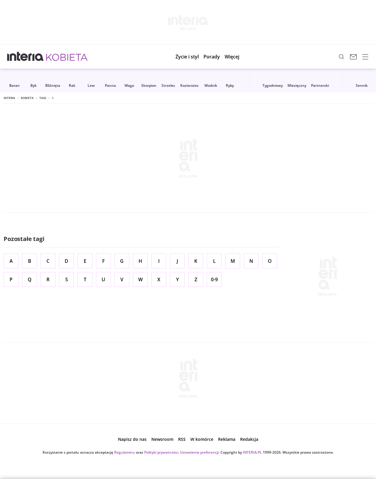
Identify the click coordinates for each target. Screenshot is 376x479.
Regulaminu (124, 452)
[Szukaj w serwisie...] (341, 57)
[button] (236, 57)
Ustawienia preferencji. (200, 452)
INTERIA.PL (252, 452)
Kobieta (27, 98)
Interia (9, 98)
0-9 (214, 279)
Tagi (42, 98)
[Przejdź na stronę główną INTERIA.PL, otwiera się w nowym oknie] (25, 56)
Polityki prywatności (161, 452)
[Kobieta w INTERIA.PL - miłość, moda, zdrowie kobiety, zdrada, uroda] (67, 56)
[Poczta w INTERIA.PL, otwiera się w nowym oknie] (353, 57)
